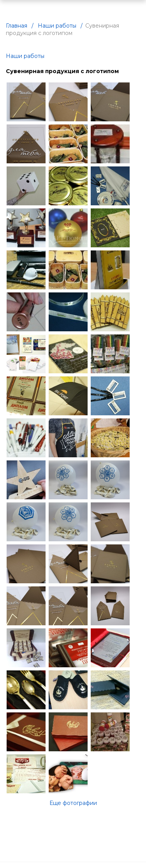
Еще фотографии (73, 803)
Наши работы (25, 55)
